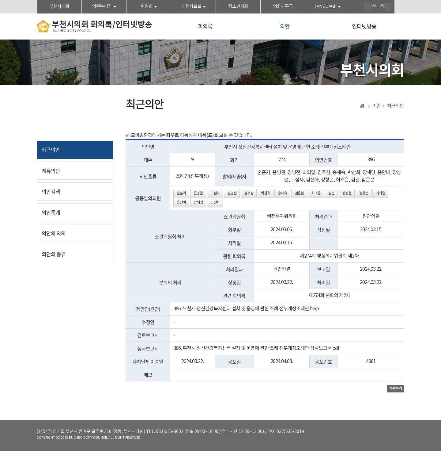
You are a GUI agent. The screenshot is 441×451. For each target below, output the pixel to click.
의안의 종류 (54, 254)
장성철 (346, 193)
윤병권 (198, 193)
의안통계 (51, 212)
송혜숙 (282, 193)
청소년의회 (238, 6)
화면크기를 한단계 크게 (368, 7)
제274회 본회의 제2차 (329, 295)
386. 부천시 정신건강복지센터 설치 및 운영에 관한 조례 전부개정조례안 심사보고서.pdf (256, 348)
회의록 (205, 26)
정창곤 (363, 193)
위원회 (147, 6)
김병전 (231, 193)
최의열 (380, 193)
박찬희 (265, 193)
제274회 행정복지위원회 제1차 (329, 256)
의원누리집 (102, 6)
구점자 (215, 193)
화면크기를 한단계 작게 (387, 7)
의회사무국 (283, 6)
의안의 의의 (54, 233)
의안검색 (51, 191)
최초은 (316, 193)
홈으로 (362, 106)
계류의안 (51, 170)
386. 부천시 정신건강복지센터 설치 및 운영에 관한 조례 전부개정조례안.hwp (246, 308)
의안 (285, 26)
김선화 (215, 202)
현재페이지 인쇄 (400, 7)
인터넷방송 (364, 26)
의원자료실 (191, 6)
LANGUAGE (325, 6)
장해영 (198, 202)
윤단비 (181, 202)
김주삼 (248, 193)
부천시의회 (59, 6)
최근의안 (50, 149)
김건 (331, 193)
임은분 (299, 193)
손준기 (181, 193)
